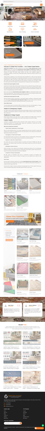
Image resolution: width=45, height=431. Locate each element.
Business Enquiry (39, 428)
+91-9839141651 (8, 404)
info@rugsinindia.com (9, 406)
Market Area (6, 418)
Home (5, 411)
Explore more (10, 43)
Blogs (5, 413)
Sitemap (5, 416)
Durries (24, 413)
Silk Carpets (25, 418)
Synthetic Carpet (26, 416)
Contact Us (6, 415)
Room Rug (25, 412)
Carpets (24, 411)
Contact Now (10, 221)
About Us (5, 412)
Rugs (24, 415)
